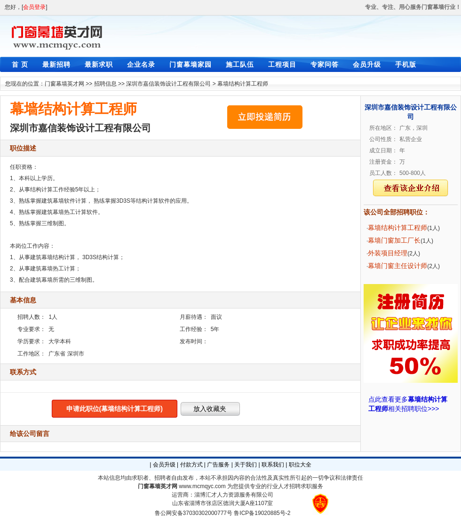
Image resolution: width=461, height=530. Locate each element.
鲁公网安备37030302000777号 (193, 513)
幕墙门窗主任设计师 (397, 265)
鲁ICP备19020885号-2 (262, 513)
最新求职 (99, 64)
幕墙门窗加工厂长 (394, 240)
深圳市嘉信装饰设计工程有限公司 (168, 83)
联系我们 (273, 464)
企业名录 (141, 64)
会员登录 (34, 7)
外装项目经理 (387, 253)
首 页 (20, 64)
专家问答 (324, 64)
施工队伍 (240, 64)
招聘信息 (105, 83)
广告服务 (218, 464)
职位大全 (300, 464)
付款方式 (191, 464)
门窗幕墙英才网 (64, 83)
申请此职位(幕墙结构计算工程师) (114, 408)
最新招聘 (56, 64)
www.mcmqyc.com (202, 486)
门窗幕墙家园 (190, 64)
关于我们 (245, 464)
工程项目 (282, 64)
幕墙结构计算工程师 (242, 83)
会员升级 (367, 64)
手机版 (405, 64)
